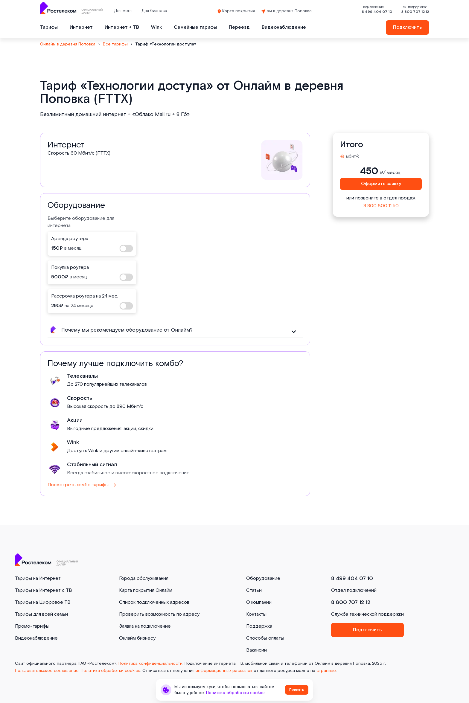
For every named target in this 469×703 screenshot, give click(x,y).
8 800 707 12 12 (415, 12)
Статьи (254, 590)
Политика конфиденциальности (150, 663)
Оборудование (263, 578)
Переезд (239, 27)
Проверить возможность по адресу (159, 614)
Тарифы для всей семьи (41, 614)
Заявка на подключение (145, 626)
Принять (296, 689)
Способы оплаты (265, 638)
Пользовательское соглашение (47, 670)
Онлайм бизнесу (137, 638)
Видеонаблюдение (284, 27)
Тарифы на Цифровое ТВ (43, 602)
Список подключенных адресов (154, 602)
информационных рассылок (224, 670)
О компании (259, 602)
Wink (156, 27)
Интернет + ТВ (122, 27)
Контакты (256, 614)
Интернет (81, 27)
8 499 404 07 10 (377, 12)
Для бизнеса (154, 10)
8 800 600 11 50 (381, 206)
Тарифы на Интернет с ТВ (43, 590)
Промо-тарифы (32, 626)
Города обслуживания (143, 578)
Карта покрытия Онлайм (145, 590)
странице (326, 670)
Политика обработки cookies (110, 670)
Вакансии (256, 650)
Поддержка (259, 626)
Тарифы (49, 27)
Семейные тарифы (195, 27)
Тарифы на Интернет (38, 578)
